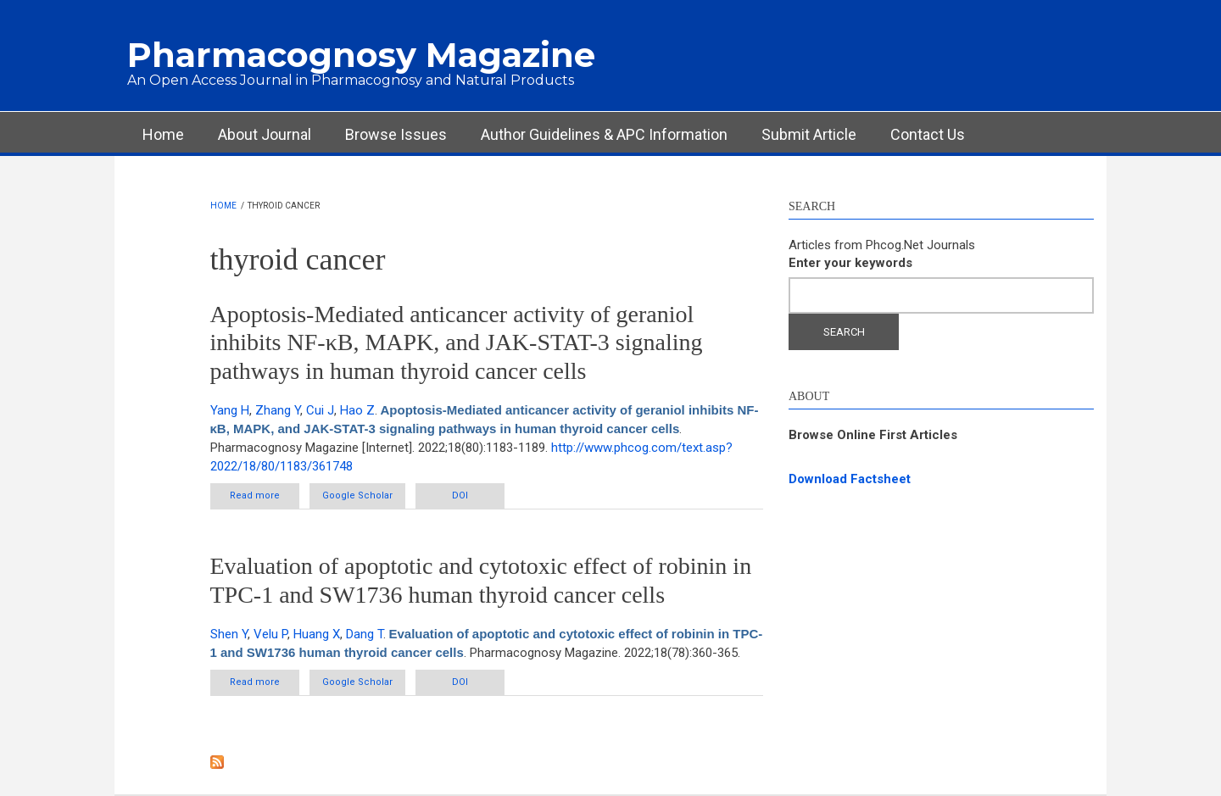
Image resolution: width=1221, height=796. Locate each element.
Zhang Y (277, 410)
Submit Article (808, 134)
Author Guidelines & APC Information (604, 134)
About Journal (264, 134)
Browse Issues (396, 134)
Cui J (320, 410)
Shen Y (229, 634)
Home (163, 134)
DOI (460, 495)
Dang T (364, 634)
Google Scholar (357, 495)
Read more (264, 499)
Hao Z (357, 410)
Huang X (316, 634)
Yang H (229, 410)
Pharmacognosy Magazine (361, 54)
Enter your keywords (850, 262)
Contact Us (927, 134)
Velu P (270, 634)
